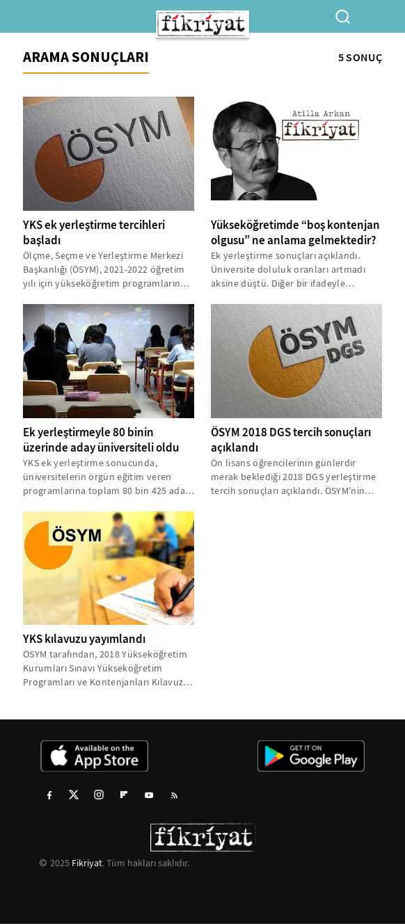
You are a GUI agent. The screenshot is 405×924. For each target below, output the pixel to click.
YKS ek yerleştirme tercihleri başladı (94, 232)
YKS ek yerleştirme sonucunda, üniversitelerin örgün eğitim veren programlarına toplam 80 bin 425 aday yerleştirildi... (106, 476)
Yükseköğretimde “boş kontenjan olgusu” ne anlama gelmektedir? (295, 232)
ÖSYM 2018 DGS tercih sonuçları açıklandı (291, 440)
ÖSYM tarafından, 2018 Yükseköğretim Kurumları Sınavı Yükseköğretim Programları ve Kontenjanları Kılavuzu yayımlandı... (106, 668)
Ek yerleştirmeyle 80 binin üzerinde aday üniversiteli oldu (101, 440)
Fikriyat (87, 863)
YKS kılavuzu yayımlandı (84, 639)
